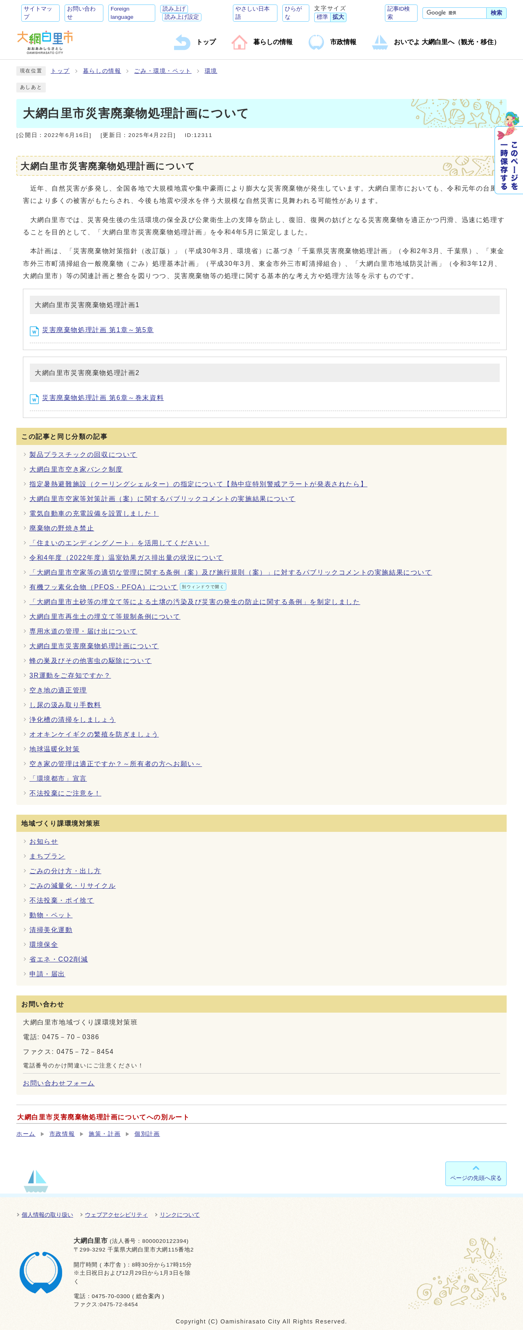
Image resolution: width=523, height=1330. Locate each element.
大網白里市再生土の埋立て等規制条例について (105, 616)
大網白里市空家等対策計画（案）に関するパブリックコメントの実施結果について (162, 498)
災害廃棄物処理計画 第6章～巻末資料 (97, 397)
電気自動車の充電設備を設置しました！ (94, 513)
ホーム (26, 1134)
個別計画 (147, 1134)
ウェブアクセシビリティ (116, 1214)
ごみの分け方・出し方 (65, 870)
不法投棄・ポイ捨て (61, 900)
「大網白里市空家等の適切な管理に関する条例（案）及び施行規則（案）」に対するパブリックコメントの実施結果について (230, 572)
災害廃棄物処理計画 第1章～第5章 (92, 329)
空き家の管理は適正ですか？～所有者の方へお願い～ (115, 763)
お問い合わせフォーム (59, 1083)
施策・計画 (105, 1134)
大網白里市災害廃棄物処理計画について (94, 646)
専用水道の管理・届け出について (83, 631)
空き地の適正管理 (58, 690)
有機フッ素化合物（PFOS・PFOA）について (127, 587)
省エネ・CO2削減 (58, 959)
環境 (211, 71)
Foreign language (122, 13)
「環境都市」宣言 (58, 778)
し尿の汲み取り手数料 (65, 704)
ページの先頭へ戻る (476, 1178)
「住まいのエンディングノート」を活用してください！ (119, 542)
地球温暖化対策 (54, 749)
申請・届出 (47, 974)
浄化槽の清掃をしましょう (72, 719)
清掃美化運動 (51, 929)
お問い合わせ (81, 13)
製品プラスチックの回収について (83, 454)
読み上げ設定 (182, 17)
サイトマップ (38, 13)
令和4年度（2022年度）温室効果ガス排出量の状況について (126, 557)
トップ (60, 71)
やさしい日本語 (252, 13)
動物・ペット (51, 915)
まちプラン (47, 856)
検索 (496, 13)
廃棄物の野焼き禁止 (61, 528)
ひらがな (293, 13)
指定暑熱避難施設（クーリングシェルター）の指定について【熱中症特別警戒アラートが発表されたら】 (198, 484)
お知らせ (43, 841)
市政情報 (62, 1134)
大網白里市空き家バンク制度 (76, 469)
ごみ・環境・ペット (162, 71)
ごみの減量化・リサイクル (72, 885)
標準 (322, 17)
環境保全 (43, 944)
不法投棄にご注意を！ (65, 793)
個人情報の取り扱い (47, 1214)
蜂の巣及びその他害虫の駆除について (90, 660)
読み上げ (174, 9)
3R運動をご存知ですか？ (70, 675)
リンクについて (180, 1214)
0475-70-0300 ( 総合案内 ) (128, 1296)
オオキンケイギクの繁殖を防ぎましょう (94, 734)
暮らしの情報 (102, 71)
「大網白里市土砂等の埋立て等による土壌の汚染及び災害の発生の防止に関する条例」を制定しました (194, 601)
